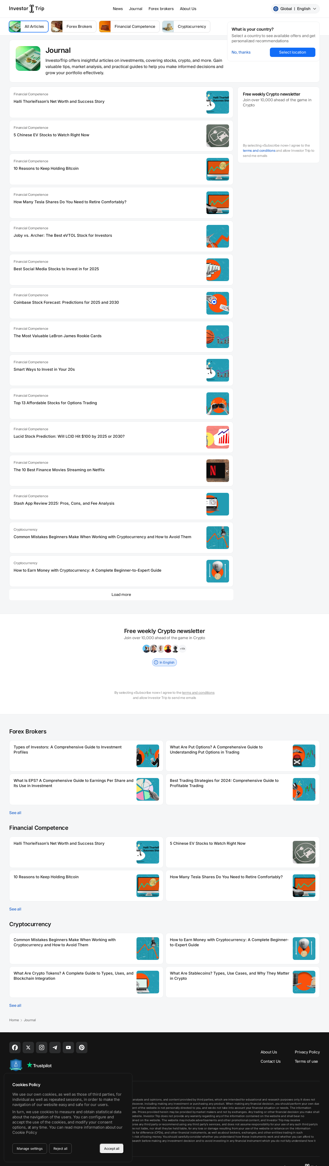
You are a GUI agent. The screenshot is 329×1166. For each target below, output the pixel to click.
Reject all (60, 1148)
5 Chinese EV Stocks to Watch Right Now (51, 134)
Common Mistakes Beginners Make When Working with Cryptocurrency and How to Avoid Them (102, 536)
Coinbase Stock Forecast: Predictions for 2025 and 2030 (66, 302)
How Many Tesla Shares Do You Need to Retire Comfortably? (70, 201)
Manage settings (30, 1148)
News (118, 8)
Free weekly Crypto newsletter (271, 94)
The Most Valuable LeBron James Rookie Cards (58, 335)
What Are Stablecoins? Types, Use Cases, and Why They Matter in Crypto (229, 976)
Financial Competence (31, 94)
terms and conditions (259, 151)
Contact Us (271, 1061)
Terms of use (306, 1061)
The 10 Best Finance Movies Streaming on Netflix (59, 469)
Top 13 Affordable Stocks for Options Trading (55, 402)
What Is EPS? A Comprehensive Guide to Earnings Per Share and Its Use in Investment (73, 783)
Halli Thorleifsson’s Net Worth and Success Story (59, 101)
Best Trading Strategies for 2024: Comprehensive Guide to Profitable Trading (224, 783)
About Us (188, 8)
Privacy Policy (307, 1052)
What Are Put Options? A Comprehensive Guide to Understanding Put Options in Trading (216, 750)
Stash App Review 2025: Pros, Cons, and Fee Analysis (64, 503)
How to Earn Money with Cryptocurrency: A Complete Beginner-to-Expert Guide (87, 570)
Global (295, 8)
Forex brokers (161, 8)
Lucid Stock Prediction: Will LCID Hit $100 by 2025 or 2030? (69, 436)
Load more (121, 594)
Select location (292, 52)
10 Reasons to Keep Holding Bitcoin (46, 168)
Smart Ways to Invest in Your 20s (44, 369)
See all (15, 812)
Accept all (111, 1148)
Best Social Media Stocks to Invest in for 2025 (56, 268)
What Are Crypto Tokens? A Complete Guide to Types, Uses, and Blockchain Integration (73, 976)
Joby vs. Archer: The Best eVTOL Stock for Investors (63, 235)
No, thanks (241, 52)
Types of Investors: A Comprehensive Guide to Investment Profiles (68, 750)
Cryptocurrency (25, 529)
